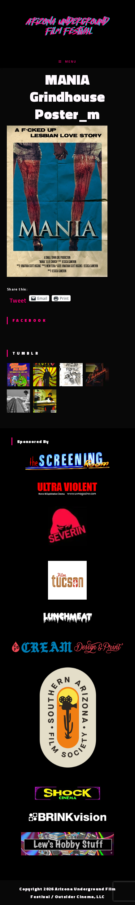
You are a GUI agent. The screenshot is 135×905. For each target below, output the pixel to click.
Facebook (29, 320)
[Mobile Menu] (67, 61)
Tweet (18, 298)
